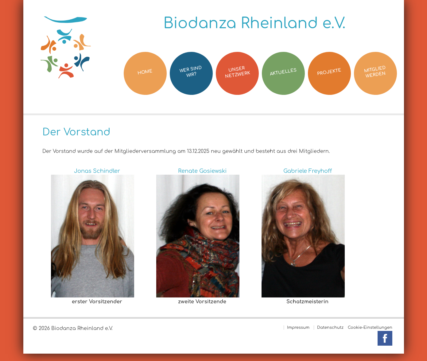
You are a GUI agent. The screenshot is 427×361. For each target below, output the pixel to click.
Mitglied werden (374, 72)
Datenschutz (330, 327)
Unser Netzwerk (237, 72)
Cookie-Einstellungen (370, 327)
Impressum (298, 327)
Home (145, 71)
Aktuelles (283, 72)
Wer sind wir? (190, 72)
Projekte (329, 72)
